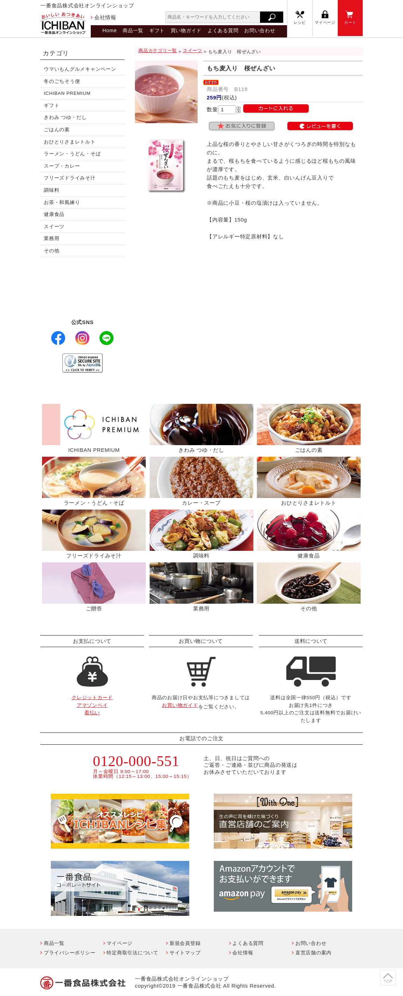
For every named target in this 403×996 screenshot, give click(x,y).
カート (350, 22)
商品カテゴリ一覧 (157, 50)
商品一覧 (133, 30)
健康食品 (54, 214)
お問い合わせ (259, 30)
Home (109, 30)
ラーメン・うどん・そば (72, 153)
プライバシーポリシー (70, 952)
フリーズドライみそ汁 (70, 178)
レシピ (300, 22)
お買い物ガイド (180, 705)
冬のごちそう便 (62, 81)
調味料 (51, 190)
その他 (51, 250)
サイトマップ (185, 952)
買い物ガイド (186, 30)
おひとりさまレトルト (70, 142)
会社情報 (105, 17)
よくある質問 (223, 30)
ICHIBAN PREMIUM (67, 93)
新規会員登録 (185, 943)
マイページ (325, 22)
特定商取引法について (132, 952)
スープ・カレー (62, 166)
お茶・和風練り (62, 202)
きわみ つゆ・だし (65, 117)
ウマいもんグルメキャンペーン (80, 69)
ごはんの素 (57, 129)
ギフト (157, 30)
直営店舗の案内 (313, 952)
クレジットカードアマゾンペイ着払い (92, 705)
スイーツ (54, 226)
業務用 (51, 238)
